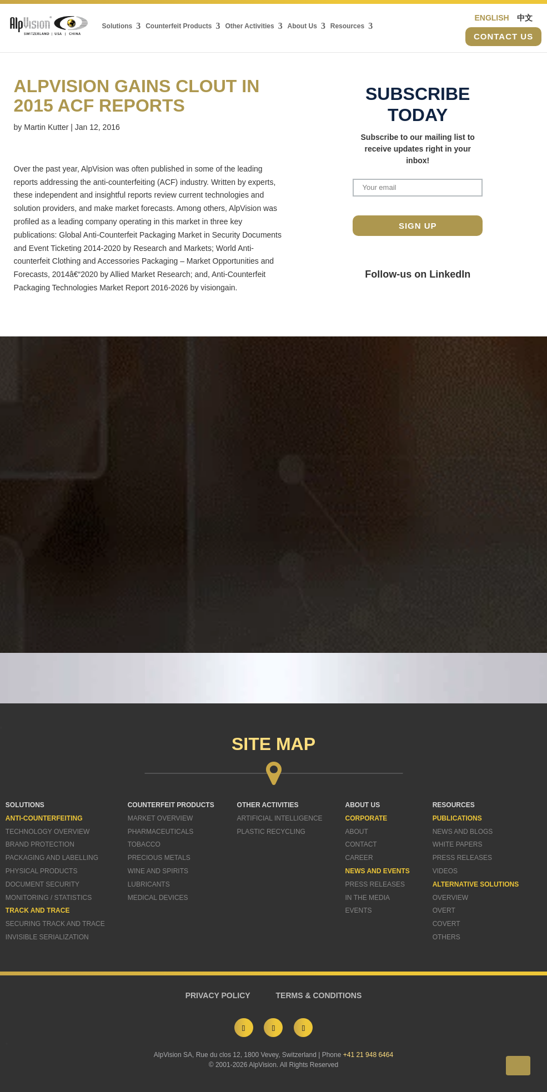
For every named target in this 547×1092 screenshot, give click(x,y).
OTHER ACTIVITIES (268, 805)
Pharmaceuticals (161, 832)
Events (358, 910)
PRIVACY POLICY (217, 995)
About (356, 832)
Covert (446, 924)
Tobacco (144, 844)
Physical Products (42, 871)
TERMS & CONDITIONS (319, 995)
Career (359, 858)
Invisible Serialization (47, 937)
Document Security (42, 884)
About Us (302, 26)
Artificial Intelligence (280, 818)
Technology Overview (48, 832)
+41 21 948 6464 (368, 1055)
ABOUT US (362, 805)
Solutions (117, 26)
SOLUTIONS (25, 805)
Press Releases (375, 884)
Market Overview (160, 818)
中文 (525, 17)
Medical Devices (158, 898)
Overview (450, 898)
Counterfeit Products (178, 26)
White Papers (458, 844)
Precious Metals (159, 858)
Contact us (503, 37)
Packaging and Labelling (52, 858)
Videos (445, 871)
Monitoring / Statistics (49, 898)
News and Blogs (463, 832)
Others (446, 937)
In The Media (367, 898)
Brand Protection (40, 844)
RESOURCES (454, 805)
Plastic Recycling (271, 832)
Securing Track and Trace (55, 924)
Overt (444, 910)
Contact (361, 844)
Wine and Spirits (158, 871)
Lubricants (149, 884)
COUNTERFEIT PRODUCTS (171, 805)
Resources (347, 26)
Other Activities (249, 26)
